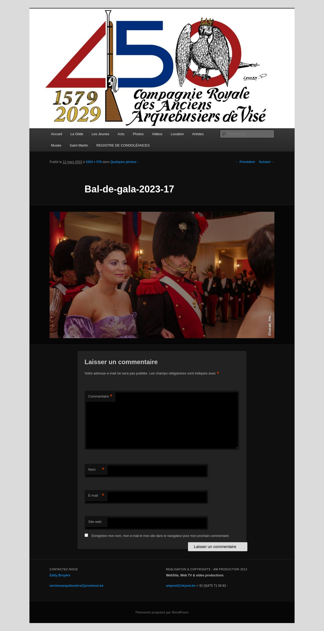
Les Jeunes (101, 134)
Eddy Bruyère (60, 575)
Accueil (56, 134)
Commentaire (100, 396)
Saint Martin (79, 145)
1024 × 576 (94, 162)
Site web (95, 522)
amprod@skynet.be (180, 586)
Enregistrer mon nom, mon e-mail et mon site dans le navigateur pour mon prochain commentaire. (160, 536)
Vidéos (157, 134)
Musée (56, 145)
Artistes (198, 134)
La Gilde (77, 134)
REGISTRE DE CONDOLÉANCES (123, 145)
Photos (138, 134)
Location (177, 134)
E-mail (96, 496)
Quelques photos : (124, 162)
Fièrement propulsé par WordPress (162, 612)
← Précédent (245, 162)
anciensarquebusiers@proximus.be (76, 586)
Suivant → (266, 162)
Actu (121, 134)
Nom (96, 470)
